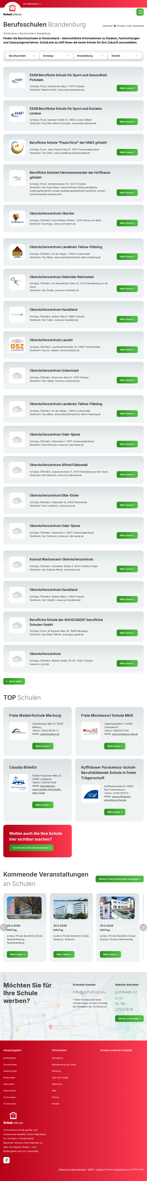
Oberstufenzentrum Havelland (53, 309)
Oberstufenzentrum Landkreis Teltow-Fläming (66, 247)
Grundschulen (10, 1064)
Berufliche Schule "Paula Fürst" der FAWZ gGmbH (68, 142)
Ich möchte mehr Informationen (30, 847)
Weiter (143, 927)
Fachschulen (9, 1097)
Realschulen (9, 1077)
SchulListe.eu (10, 33)
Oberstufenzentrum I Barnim (52, 213)
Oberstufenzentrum (45, 654)
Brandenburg (43, 33)
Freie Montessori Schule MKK (107, 715)
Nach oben (15, 681)
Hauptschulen (10, 1071)
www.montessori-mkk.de (125, 734)
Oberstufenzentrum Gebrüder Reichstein (62, 277)
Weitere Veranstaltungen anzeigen (119, 879)
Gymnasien (8, 1084)
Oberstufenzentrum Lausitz (51, 340)
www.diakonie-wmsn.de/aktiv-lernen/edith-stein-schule (46, 789)
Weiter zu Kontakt (128, 1018)
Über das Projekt (60, 1077)
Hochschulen (9, 1103)
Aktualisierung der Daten (64, 1064)
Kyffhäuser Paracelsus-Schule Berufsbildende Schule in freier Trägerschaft (108, 772)
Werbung (56, 1071)
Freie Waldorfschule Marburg (35, 715)
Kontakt (55, 1103)
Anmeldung (57, 1058)
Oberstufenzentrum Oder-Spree (55, 434)
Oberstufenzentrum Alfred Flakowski (59, 465)
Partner (55, 1097)
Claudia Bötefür (23, 767)
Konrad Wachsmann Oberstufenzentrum (61, 559)
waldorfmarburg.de (49, 734)
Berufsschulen (27, 33)
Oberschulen (9, 1090)
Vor (3, 927)
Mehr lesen (126, 88)
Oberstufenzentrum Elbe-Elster (54, 495)
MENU (140, 12)
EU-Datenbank (30, 4)
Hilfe (54, 1090)
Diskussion (57, 1084)
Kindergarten (9, 1058)
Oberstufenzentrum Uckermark (54, 370)
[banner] (12, 9)
